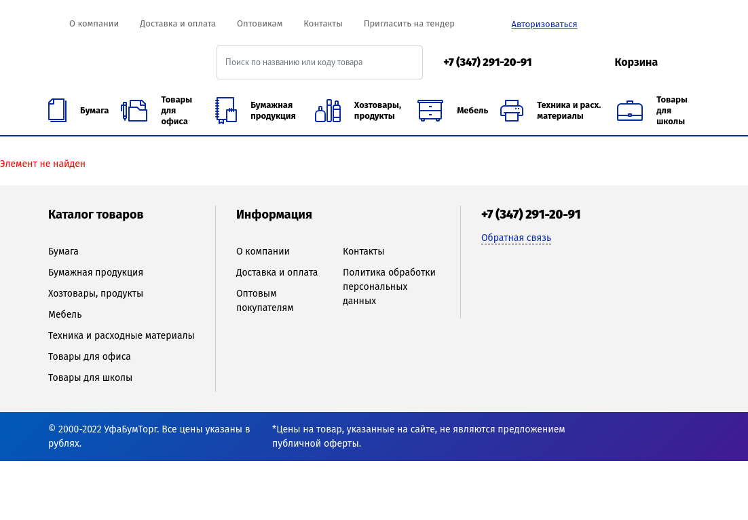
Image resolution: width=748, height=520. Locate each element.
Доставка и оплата (178, 23)
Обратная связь (516, 238)
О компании (94, 23)
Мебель (64, 314)
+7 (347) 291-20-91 (487, 62)
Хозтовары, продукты (95, 293)
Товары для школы (90, 378)
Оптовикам (259, 23)
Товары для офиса (89, 357)
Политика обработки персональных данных (389, 287)
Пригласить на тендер (409, 23)
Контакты (322, 23)
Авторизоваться (544, 24)
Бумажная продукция (95, 272)
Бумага (63, 251)
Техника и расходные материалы (121, 335)
